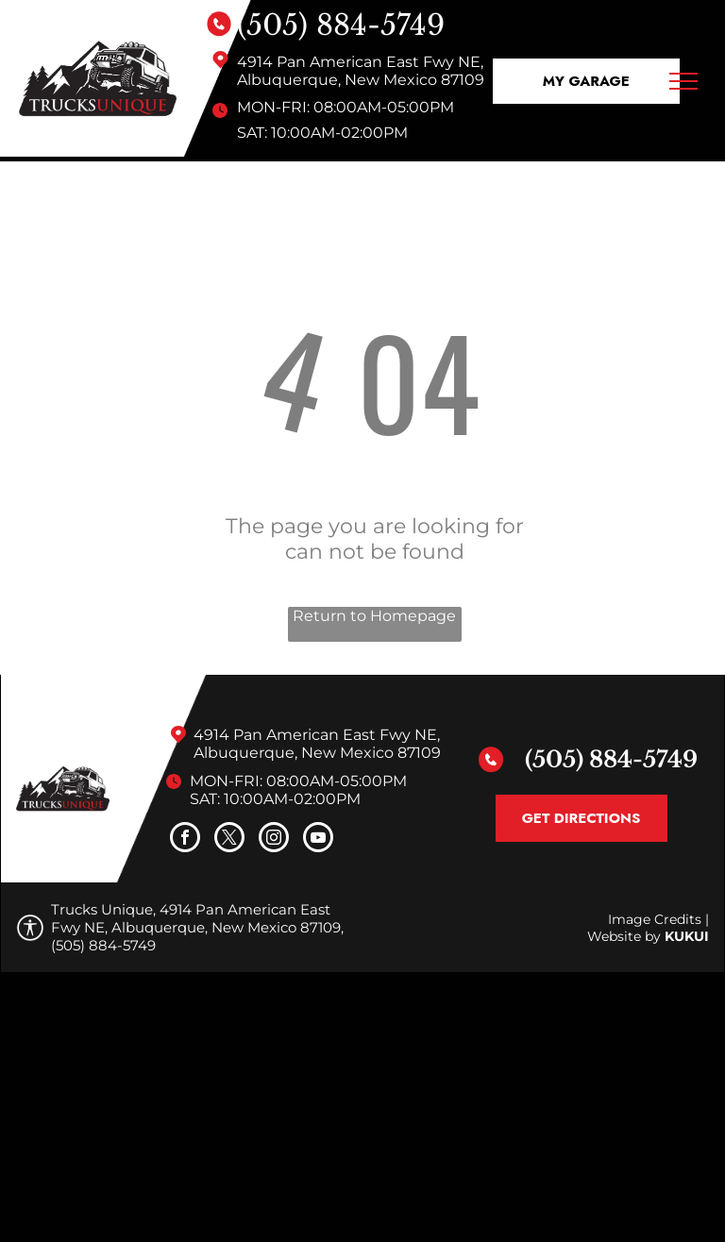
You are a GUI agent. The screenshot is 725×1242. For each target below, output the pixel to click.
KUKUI (687, 936)
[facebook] (185, 839)
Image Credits (654, 919)
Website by (624, 936)
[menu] (683, 81)
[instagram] (274, 839)
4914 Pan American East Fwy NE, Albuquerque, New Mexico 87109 (360, 71)
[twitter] (229, 839)
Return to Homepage (374, 616)
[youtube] (318, 839)
